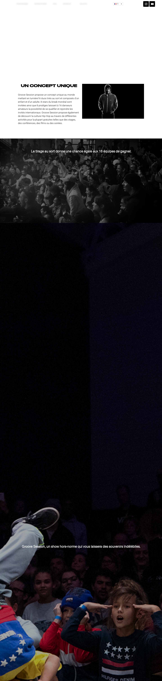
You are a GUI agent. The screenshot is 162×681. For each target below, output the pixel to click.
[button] (118, 4)
